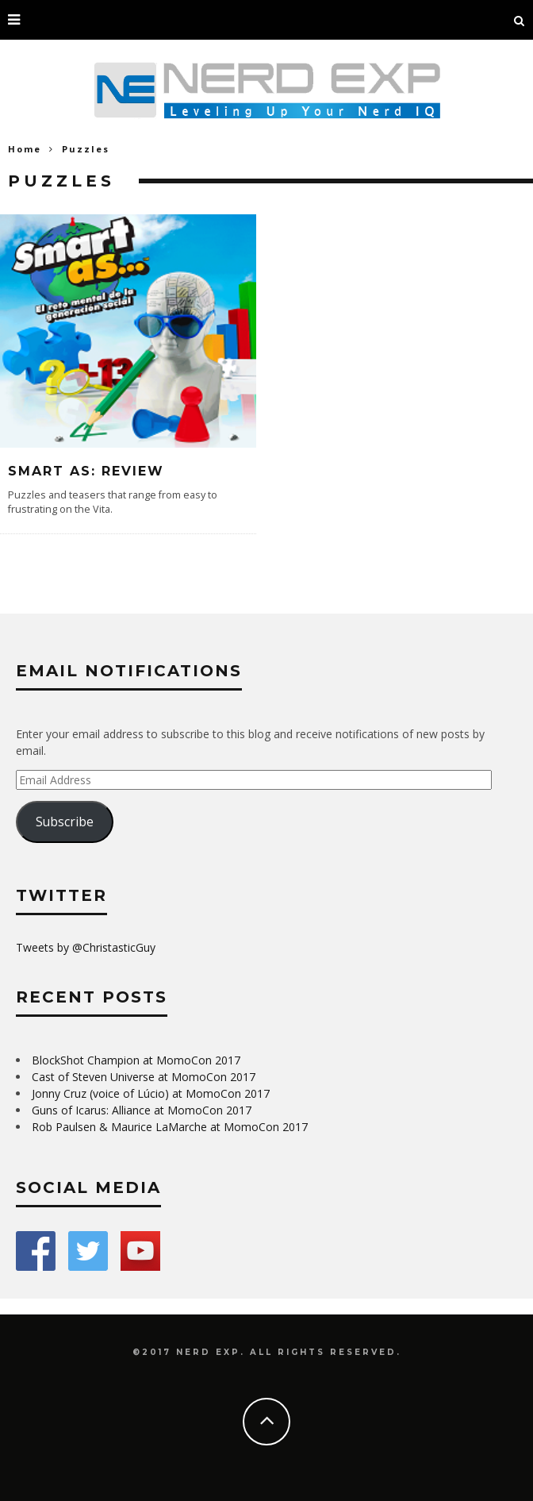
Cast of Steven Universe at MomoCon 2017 (143, 1076)
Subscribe (65, 821)
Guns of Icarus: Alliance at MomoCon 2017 (141, 1110)
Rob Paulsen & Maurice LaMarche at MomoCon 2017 (170, 1126)
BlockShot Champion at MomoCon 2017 (136, 1060)
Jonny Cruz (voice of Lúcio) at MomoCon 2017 (151, 1093)
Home (24, 149)
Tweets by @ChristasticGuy (85, 947)
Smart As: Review (86, 471)
